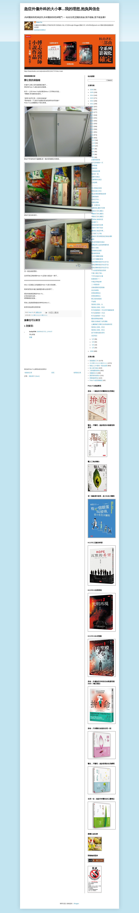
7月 (93, 154)
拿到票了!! (94, 222)
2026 (92, 89)
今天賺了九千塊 (96, 233)
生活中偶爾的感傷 (97, 256)
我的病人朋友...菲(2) (98, 327)
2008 (92, 351)
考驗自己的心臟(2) (97, 216)
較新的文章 (28, 372)
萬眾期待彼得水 (95, 375)
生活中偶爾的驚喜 (97, 259)
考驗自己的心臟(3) (97, 213)
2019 (92, 109)
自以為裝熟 (95, 290)
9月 (93, 149)
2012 (92, 129)
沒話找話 (94, 335)
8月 (93, 151)
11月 (93, 143)
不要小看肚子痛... (97, 273)
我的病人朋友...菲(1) (98, 330)
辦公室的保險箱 (96, 299)
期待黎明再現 (95, 253)
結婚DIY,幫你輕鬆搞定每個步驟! (101, 236)
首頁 (52, 372)
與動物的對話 (94, 378)
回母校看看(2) (95, 293)
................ (94, 185)
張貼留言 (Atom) (34, 376)
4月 (93, 342)
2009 (92, 138)
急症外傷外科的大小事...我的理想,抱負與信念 (62, 9)
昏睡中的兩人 (95, 177)
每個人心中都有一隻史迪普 (98, 365)
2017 (92, 115)
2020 (92, 106)
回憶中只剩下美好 (97, 228)
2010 (92, 135)
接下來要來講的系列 (97, 333)
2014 (92, 123)
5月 (93, 339)
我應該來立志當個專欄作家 (100, 245)
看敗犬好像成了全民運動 (99, 321)
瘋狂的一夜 (95, 174)
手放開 (93, 301)
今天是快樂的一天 (97, 162)
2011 (92, 132)
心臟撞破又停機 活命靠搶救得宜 (101, 324)
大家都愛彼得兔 (95, 370)
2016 (92, 118)
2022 (92, 101)
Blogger (76, 903)
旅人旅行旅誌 (94, 368)
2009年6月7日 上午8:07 (44, 331)
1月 (93, 347)
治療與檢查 (95, 196)
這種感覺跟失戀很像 (97, 287)
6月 (93, 157)
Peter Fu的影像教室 (96, 380)
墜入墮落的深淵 (96, 188)
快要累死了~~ (95, 279)
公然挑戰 (94, 182)
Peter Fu (39, 22)
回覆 (30, 337)
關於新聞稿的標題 (97, 318)
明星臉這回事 (95, 171)
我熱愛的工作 (94, 360)
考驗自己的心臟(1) (97, 211)
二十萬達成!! (95, 284)
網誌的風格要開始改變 (98, 194)
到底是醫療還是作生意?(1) (100, 267)
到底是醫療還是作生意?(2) (100, 264)
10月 (93, 146)
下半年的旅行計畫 (97, 276)
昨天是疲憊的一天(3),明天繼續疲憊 (102, 310)
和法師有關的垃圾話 (97, 242)
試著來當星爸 (95, 160)
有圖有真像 (95, 202)
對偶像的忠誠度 (96, 250)
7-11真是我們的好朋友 (98, 270)
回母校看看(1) (95, 296)
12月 (93, 140)
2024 (92, 95)
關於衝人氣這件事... (97, 230)
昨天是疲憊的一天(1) (98, 316)
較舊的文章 (77, 372)
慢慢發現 (94, 168)
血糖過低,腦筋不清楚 (98, 208)
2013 (92, 126)
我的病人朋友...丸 (97, 304)
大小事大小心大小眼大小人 (39, 315)
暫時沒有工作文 (96, 191)
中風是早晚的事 (96, 282)
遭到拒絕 (94, 165)
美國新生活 (93, 373)
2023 (92, 98)
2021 (92, 104)
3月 (93, 345)
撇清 (92, 239)
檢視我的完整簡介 (40, 30)
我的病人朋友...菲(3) (98, 307)
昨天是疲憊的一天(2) (98, 313)
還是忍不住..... (96, 199)
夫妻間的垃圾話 (96, 179)
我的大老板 (95, 248)
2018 (92, 112)
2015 (92, 121)
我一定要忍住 (95, 205)
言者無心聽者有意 (97, 219)
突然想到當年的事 (97, 225)
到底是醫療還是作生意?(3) (100, 262)
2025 (92, 92)
